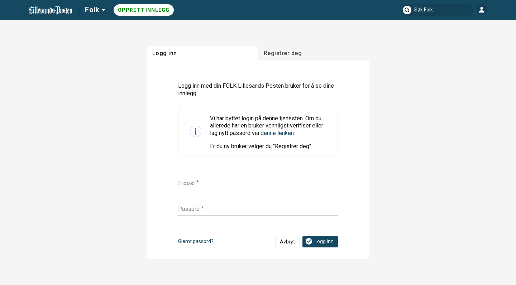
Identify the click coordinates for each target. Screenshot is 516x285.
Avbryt (287, 242)
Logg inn (319, 241)
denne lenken (277, 133)
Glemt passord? (196, 241)
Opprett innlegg (143, 10)
